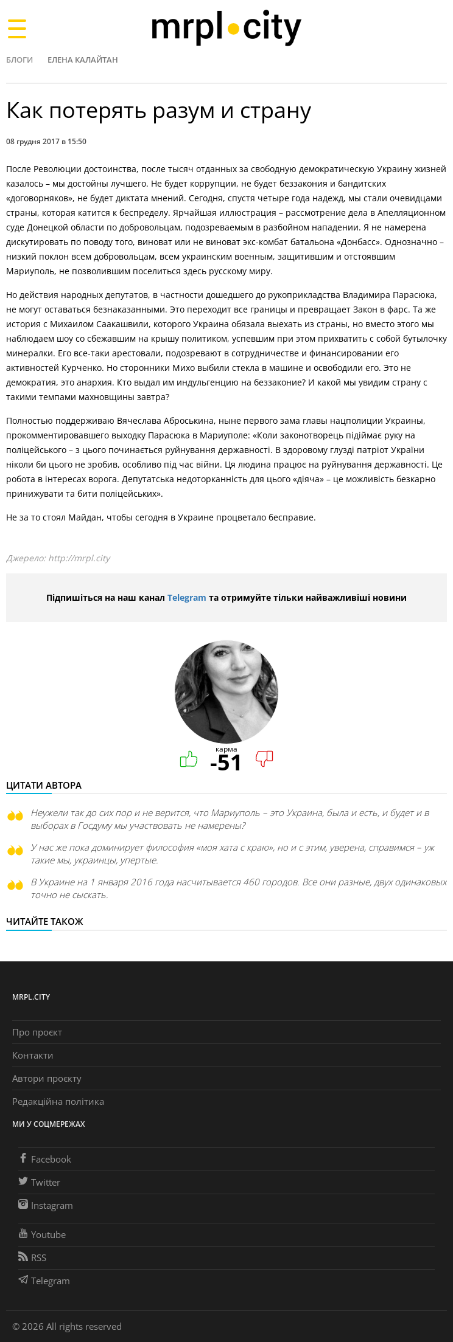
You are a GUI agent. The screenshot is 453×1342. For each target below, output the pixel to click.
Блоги (19, 59)
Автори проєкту (47, 1078)
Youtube (42, 1234)
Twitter (39, 1182)
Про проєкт (37, 1032)
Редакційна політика (58, 1101)
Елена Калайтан (82, 59)
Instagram (45, 1205)
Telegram (186, 597)
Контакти (33, 1055)
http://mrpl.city (79, 558)
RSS (32, 1257)
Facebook (44, 1159)
